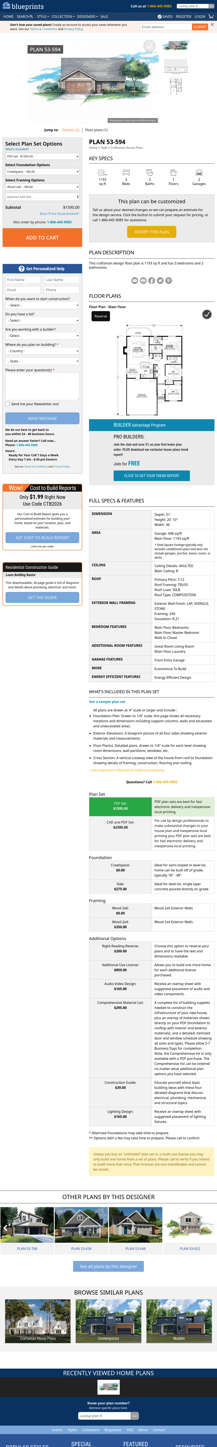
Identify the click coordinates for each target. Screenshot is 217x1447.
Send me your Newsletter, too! (35, 404)
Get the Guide (42, 597)
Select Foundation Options (27, 165)
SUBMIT (200, 27)
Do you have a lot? (19, 314)
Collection (63, 16)
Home (93, 148)
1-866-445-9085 (59, 222)
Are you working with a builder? (30, 329)
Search (57, 1430)
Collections (90, 1430)
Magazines (113, 1430)
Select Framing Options (25, 180)
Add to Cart (42, 237)
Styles (72, 1430)
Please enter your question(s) (29, 370)
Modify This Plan (151, 231)
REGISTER (183, 16)
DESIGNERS (88, 16)
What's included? (17, 149)
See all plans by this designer (108, 1266)
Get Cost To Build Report (42, 537)
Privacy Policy (73, 29)
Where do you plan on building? (31, 344)
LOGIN (200, 16)
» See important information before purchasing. (127, 770)
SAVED (165, 16)
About (143, 1430)
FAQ (130, 1430)
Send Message (42, 418)
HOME (8, 16)
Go (211, 6)
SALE (104, 16)
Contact (159, 1430)
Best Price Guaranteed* (59, 213)
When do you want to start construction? (37, 298)
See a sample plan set (107, 701)
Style (43, 16)
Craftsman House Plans (127, 148)
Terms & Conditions (43, 29)
